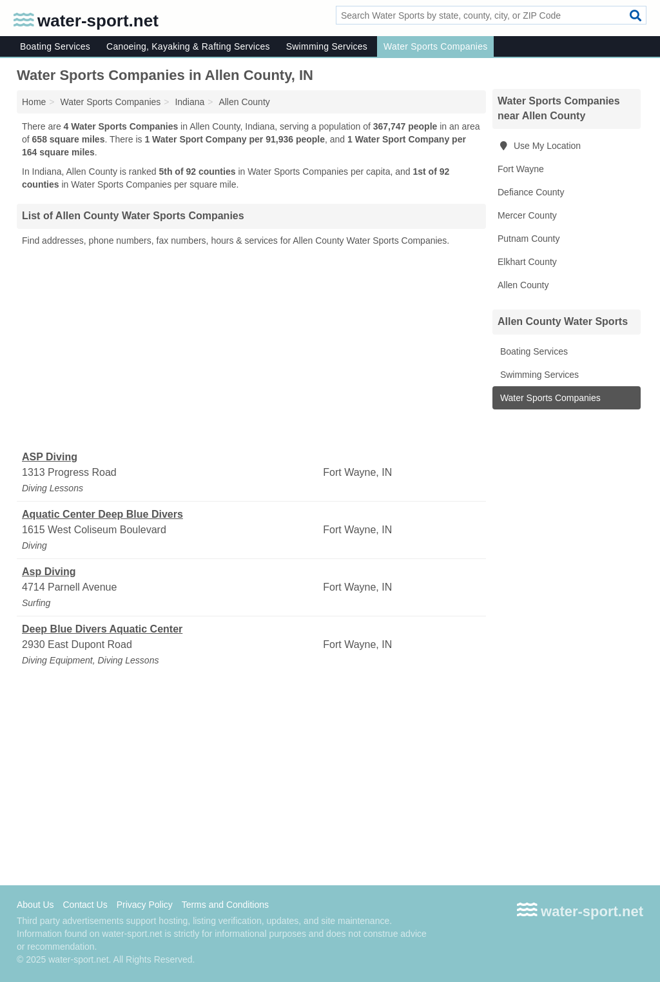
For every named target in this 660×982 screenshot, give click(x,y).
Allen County (523, 285)
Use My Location (539, 146)
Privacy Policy (145, 904)
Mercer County (527, 215)
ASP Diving (49, 456)
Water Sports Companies (435, 46)
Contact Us (85, 904)
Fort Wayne (521, 169)
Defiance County (531, 192)
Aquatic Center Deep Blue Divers (102, 514)
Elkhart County (527, 262)
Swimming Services (326, 46)
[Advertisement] (251, 349)
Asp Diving (49, 571)
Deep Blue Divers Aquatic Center (102, 629)
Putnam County (529, 238)
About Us (35, 904)
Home (34, 102)
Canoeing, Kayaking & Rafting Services (188, 46)
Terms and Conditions (225, 904)
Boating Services (55, 46)
